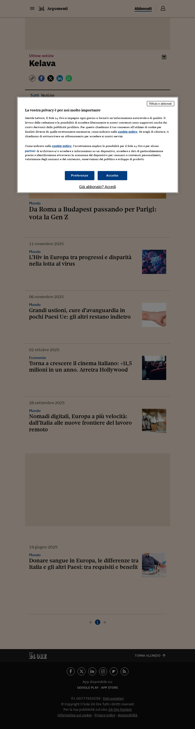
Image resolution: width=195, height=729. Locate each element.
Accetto (112, 175)
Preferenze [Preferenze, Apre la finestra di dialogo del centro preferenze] (79, 175)
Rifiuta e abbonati (160, 103)
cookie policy (127, 131)
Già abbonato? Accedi (97, 186)
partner (30, 151)
